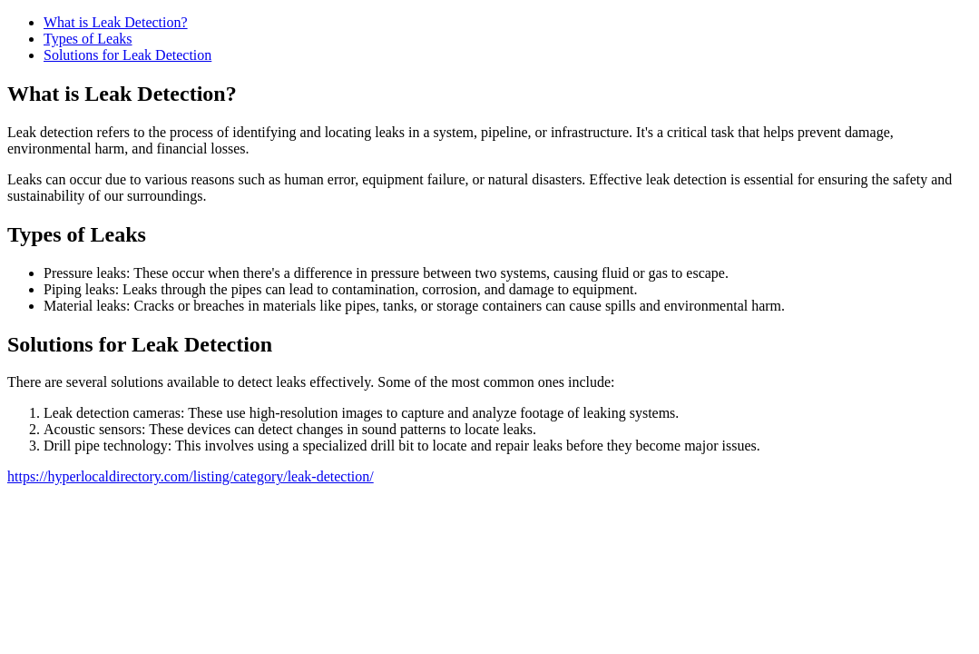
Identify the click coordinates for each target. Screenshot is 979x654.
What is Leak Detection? (116, 22)
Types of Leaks (88, 38)
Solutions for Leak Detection (127, 55)
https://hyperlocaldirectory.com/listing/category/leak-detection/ (190, 476)
